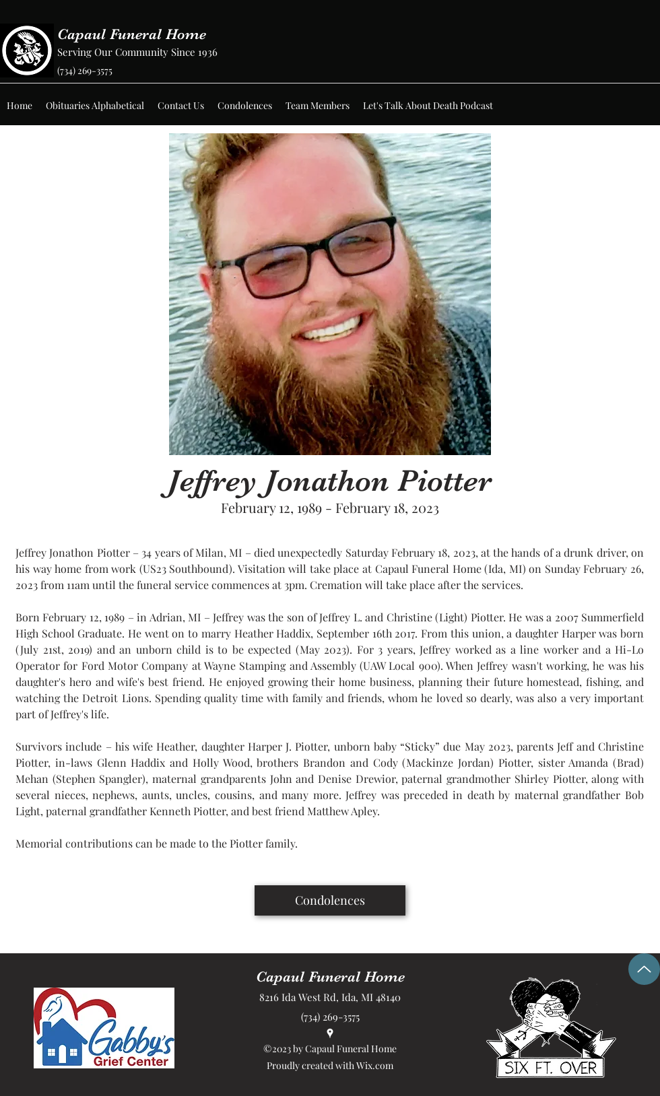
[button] (95, 106)
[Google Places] (330, 1033)
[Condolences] (330, 900)
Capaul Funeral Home (131, 34)
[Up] (644, 969)
